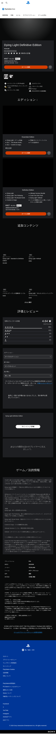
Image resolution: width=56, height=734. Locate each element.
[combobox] (28, 356)
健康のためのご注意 (10, 617)
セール (18, 15)
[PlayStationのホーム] (28, 3)
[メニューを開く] (2, 3)
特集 (12, 15)
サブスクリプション (29, 15)
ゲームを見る (42, 15)
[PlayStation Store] (9, 8)
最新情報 (5, 15)
